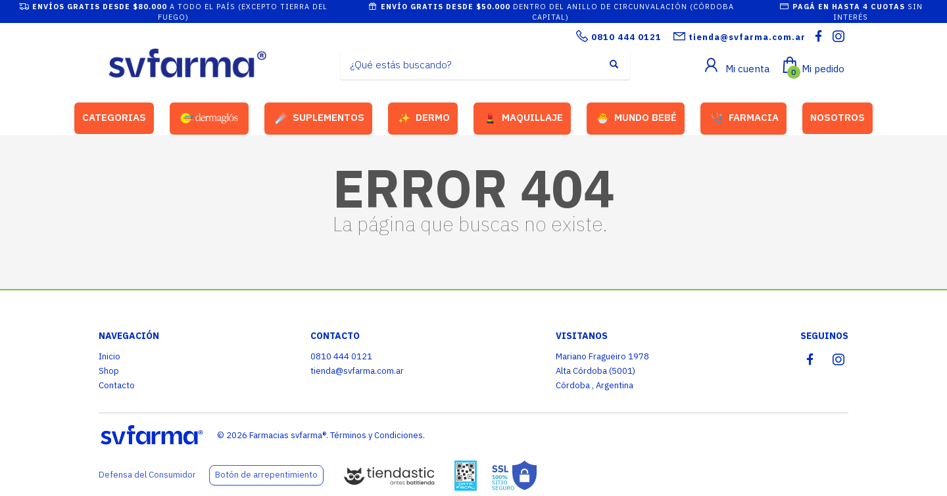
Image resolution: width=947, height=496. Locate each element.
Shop (109, 370)
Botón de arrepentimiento (266, 474)
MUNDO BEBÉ (636, 118)
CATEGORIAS (114, 117)
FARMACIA (745, 118)
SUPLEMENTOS (319, 118)
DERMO (424, 118)
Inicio (109, 356)
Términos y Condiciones (376, 435)
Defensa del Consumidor (147, 474)
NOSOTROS (837, 117)
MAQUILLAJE (523, 118)
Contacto (117, 385)
